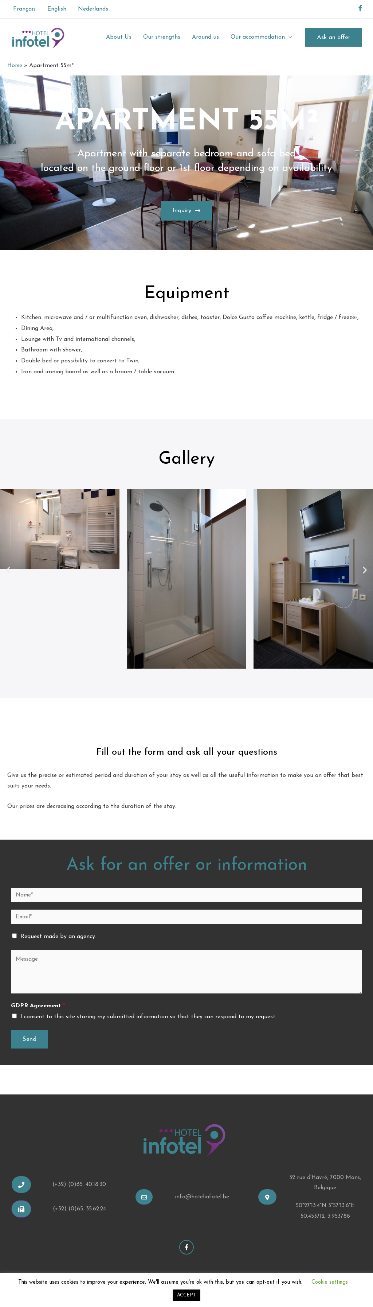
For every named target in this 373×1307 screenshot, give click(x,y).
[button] (186, 211)
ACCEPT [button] (186, 1295)
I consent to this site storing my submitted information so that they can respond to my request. (148, 1018)
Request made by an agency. (58, 938)
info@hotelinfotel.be (202, 1198)
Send (29, 1040)
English (56, 9)
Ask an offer (333, 37)
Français (24, 9)
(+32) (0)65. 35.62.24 (79, 1210)
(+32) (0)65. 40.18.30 (79, 1186)
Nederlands (93, 9)
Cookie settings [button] (329, 1282)
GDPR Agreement (38, 1007)
